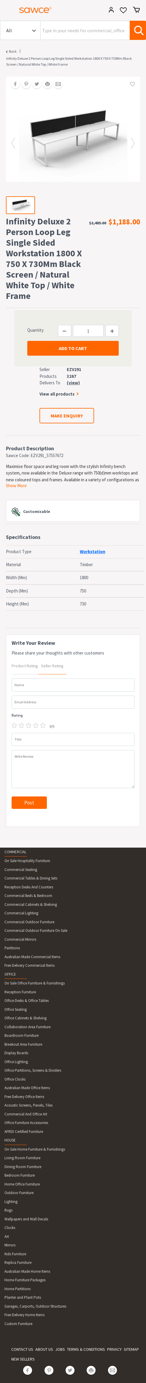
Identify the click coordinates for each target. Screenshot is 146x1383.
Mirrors (9, 1245)
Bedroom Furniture (19, 1175)
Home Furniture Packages (24, 1279)
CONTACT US (22, 1349)
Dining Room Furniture (22, 1166)
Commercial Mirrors (20, 939)
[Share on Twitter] (34, 84)
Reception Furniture (20, 992)
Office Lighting (16, 1061)
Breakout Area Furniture (23, 1044)
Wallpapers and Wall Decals (26, 1219)
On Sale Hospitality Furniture (27, 860)
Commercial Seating (20, 869)
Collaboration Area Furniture (27, 1026)
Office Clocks (15, 1079)
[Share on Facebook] (13, 84)
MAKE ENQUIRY (67, 416)
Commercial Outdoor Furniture (29, 921)
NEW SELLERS (23, 1359)
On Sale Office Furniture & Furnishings (34, 983)
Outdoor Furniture (19, 1192)
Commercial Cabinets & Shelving (30, 904)
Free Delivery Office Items (24, 1096)
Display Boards (16, 1052)
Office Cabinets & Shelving (25, 1018)
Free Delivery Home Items (24, 1314)
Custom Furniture (18, 1323)
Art (6, 1236)
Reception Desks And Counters (28, 887)
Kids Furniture (15, 1253)
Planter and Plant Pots (22, 1297)
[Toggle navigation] (7, 11)
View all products (56, 394)
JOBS (60, 1349)
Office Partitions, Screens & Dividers (32, 1070)
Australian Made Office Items (27, 1087)
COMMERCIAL (15, 851)
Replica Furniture (17, 1262)
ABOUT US (44, 1349)
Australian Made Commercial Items (32, 956)
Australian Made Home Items (27, 1271)
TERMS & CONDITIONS (86, 1349)
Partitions (12, 947)
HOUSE (10, 1140)
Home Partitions (17, 1288)
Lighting (11, 1201)
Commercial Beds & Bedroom (28, 895)
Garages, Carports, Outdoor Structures (35, 1306)
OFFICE (10, 974)
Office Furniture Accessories (26, 1122)
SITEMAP (131, 1349)
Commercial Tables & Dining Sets (30, 878)
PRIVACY (114, 1349)
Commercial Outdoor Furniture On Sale (35, 930)
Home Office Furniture (22, 1184)
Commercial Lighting (21, 913)
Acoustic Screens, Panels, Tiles (28, 1105)
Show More (16, 485)
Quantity (35, 330)
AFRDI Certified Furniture (23, 1131)
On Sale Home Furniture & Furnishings (34, 1149)
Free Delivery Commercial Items (29, 965)
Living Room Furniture (22, 1157)
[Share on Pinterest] (24, 84)
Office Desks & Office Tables (26, 1000)
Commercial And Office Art (25, 1114)
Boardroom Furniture (21, 1035)
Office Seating (15, 1009)
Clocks (9, 1227)
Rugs (8, 1210)
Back (13, 51)
